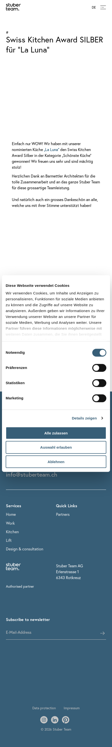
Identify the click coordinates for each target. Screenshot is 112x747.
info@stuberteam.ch (31, 474)
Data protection (44, 708)
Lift (9, 540)
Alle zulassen (56, 433)
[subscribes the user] (102, 633)
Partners (63, 514)
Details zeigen (84, 418)
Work (10, 523)
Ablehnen (56, 462)
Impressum (72, 708)
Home (11, 514)
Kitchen (12, 531)
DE (94, 7)
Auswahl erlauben (56, 447)
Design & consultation (24, 548)
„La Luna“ (51, 149)
